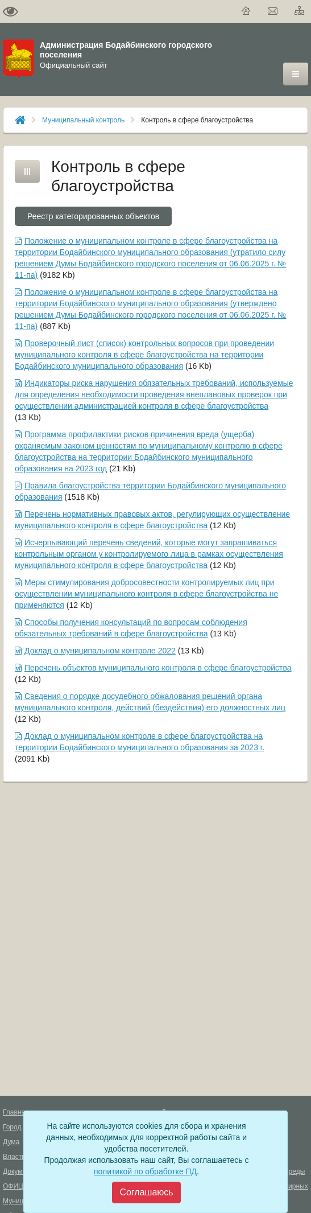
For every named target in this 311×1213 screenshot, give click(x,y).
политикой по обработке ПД (145, 1171)
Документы (20, 1171)
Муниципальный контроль (83, 120)
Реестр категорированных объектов (93, 216)
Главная (16, 1112)
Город (12, 1127)
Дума (11, 1142)
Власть (14, 1157)
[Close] (146, 1192)
